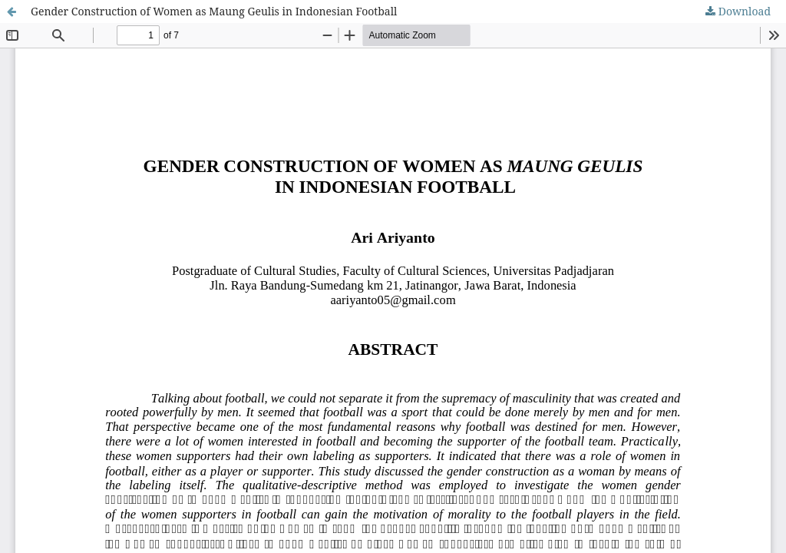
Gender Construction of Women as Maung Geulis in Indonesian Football (214, 11)
